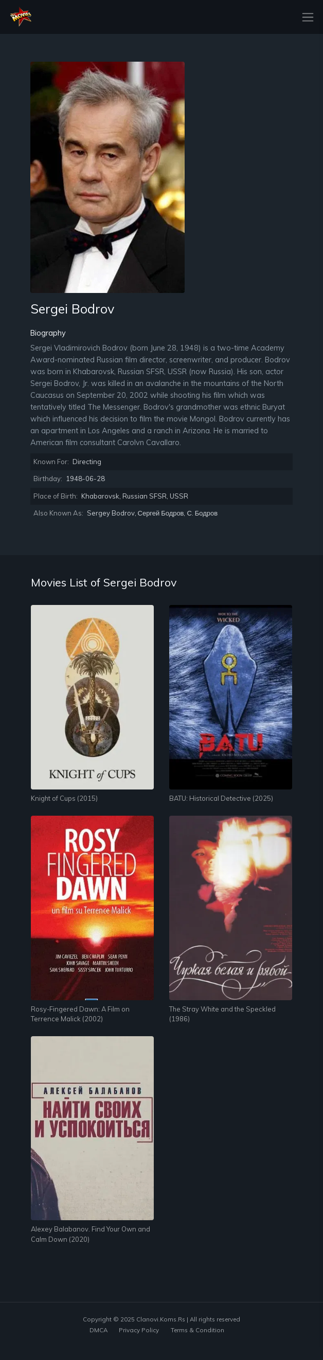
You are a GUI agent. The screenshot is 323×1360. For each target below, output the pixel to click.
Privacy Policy (139, 1330)
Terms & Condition (197, 1330)
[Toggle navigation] (305, 17)
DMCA (98, 1330)
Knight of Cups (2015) (64, 798)
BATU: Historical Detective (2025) (221, 798)
